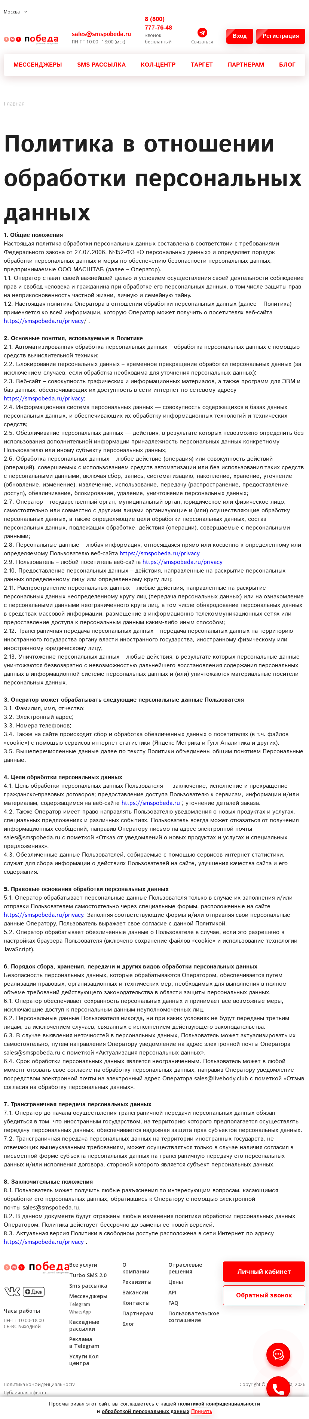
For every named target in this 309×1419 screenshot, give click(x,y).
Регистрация (284, 36)
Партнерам (246, 65)
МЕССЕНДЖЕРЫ (37, 65)
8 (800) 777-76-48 (158, 23)
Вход (243, 36)
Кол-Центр (158, 65)
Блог (287, 65)
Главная (14, 103)
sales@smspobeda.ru (101, 34)
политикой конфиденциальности (219, 1404)
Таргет (202, 65)
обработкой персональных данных (145, 1411)
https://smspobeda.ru (151, 803)
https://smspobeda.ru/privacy (44, 321)
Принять (201, 1411)
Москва (12, 12)
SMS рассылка (101, 65)
